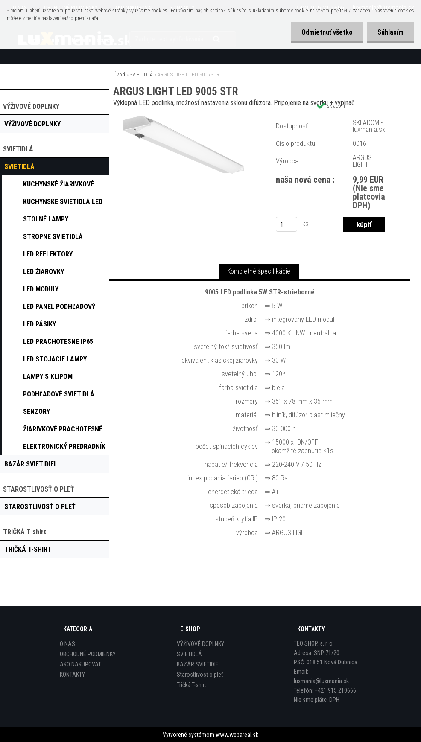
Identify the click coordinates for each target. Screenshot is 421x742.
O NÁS (67, 643)
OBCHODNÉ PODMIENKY (88, 654)
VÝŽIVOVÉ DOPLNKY (200, 643)
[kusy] (286, 224)
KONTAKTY (72, 674)
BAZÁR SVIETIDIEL (199, 664)
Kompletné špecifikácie (258, 271)
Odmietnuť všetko (327, 32)
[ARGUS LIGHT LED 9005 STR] (184, 117)
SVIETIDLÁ (141, 74)
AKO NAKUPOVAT (80, 664)
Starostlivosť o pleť (200, 674)
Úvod (119, 74)
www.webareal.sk (237, 734)
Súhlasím (390, 32)
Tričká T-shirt (191, 684)
